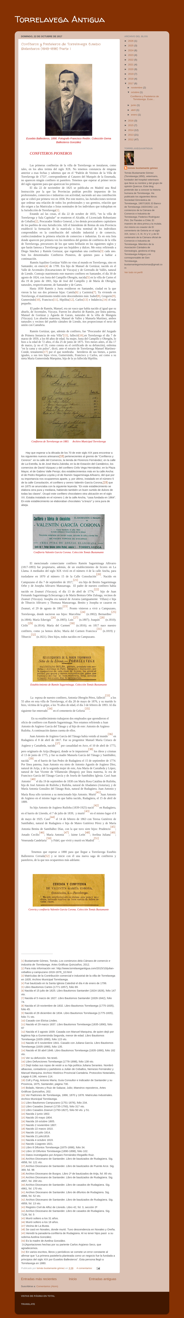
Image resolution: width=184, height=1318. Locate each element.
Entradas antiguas (102, 1279)
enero (134, 114)
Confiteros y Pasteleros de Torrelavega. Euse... (144, 98)
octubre (135, 92)
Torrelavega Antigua (60, 19)
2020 (131, 69)
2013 (131, 134)
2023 (131, 55)
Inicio (73, 1279)
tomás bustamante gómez (143, 168)
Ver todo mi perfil (133, 272)
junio (134, 105)
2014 (131, 130)
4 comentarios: (85, 1268)
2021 (131, 64)
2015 (131, 125)
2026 (131, 41)
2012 (131, 139)
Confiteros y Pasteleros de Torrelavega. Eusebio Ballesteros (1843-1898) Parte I (61, 46)
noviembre (137, 87)
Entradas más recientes (39, 1279)
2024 (131, 50)
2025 (131, 45)
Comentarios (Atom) (47, 1286)
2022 (131, 59)
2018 (131, 78)
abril (133, 110)
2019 (131, 74)
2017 (131, 83)
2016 (131, 120)
